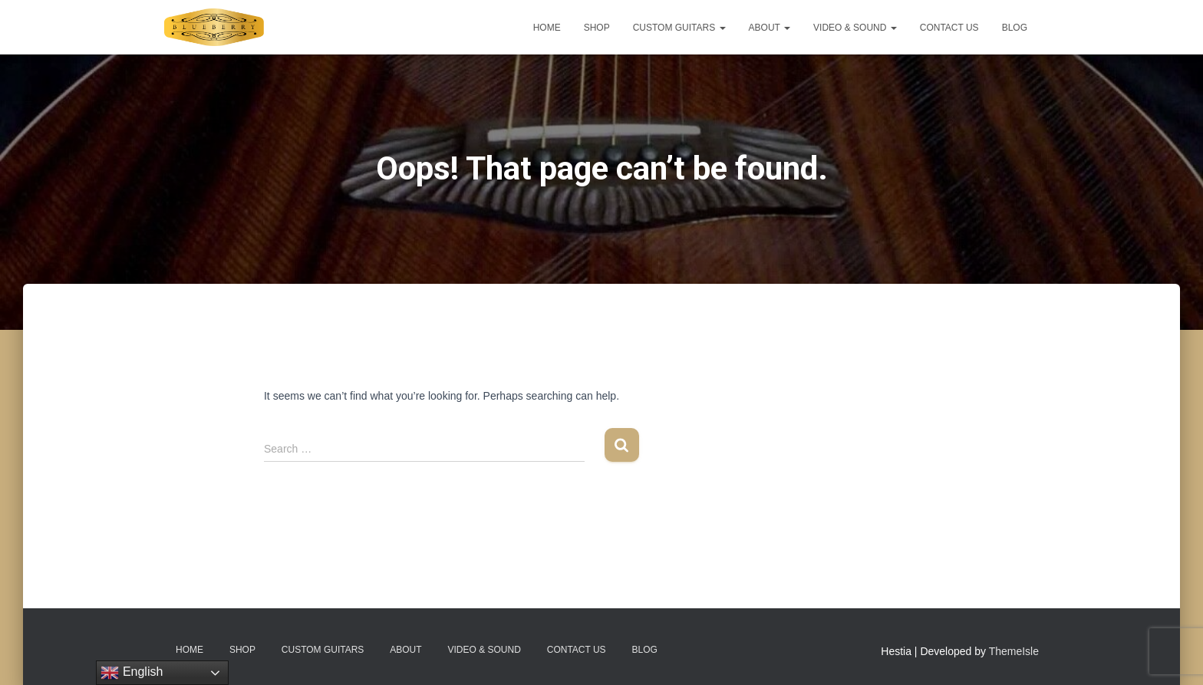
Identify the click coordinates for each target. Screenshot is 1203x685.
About (769, 27)
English (132, 673)
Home (547, 27)
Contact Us (949, 27)
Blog (1014, 27)
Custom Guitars (679, 27)
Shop (597, 27)
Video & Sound (855, 27)
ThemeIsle (1014, 651)
